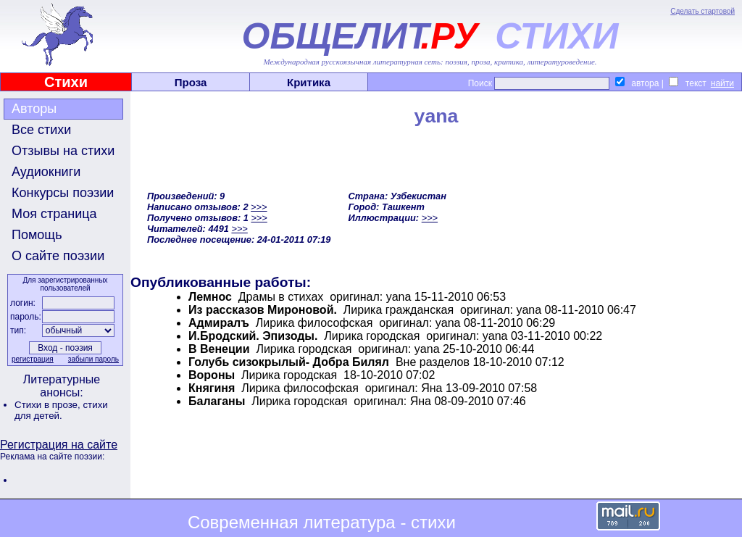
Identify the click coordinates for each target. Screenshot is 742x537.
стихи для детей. (61, 410)
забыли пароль (93, 359)
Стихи (66, 82)
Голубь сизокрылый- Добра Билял (288, 362)
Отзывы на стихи (63, 150)
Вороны (211, 375)
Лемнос (210, 297)
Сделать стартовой (702, 11)
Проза (191, 82)
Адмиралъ (218, 323)
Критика (308, 82)
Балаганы (216, 401)
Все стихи (41, 129)
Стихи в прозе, (48, 404)
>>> (259, 206)
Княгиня (211, 388)
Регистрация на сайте (58, 444)
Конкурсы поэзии (63, 193)
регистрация (33, 359)
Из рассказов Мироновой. (262, 310)
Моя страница (54, 214)
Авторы (34, 108)
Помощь (37, 235)
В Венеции (219, 349)
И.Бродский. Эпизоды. (252, 336)
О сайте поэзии (58, 256)
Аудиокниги (46, 172)
